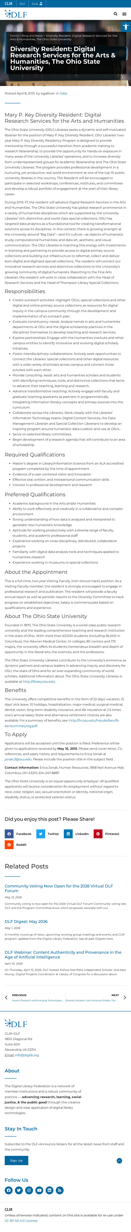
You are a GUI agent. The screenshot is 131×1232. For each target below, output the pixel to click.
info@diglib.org (27, 1055)
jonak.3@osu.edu (18, 759)
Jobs (63, 93)
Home (14, 35)
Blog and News (32, 35)
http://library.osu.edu (39, 681)
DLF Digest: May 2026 (26, 921)
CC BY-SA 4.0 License (21, 1221)
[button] (126, 27)
